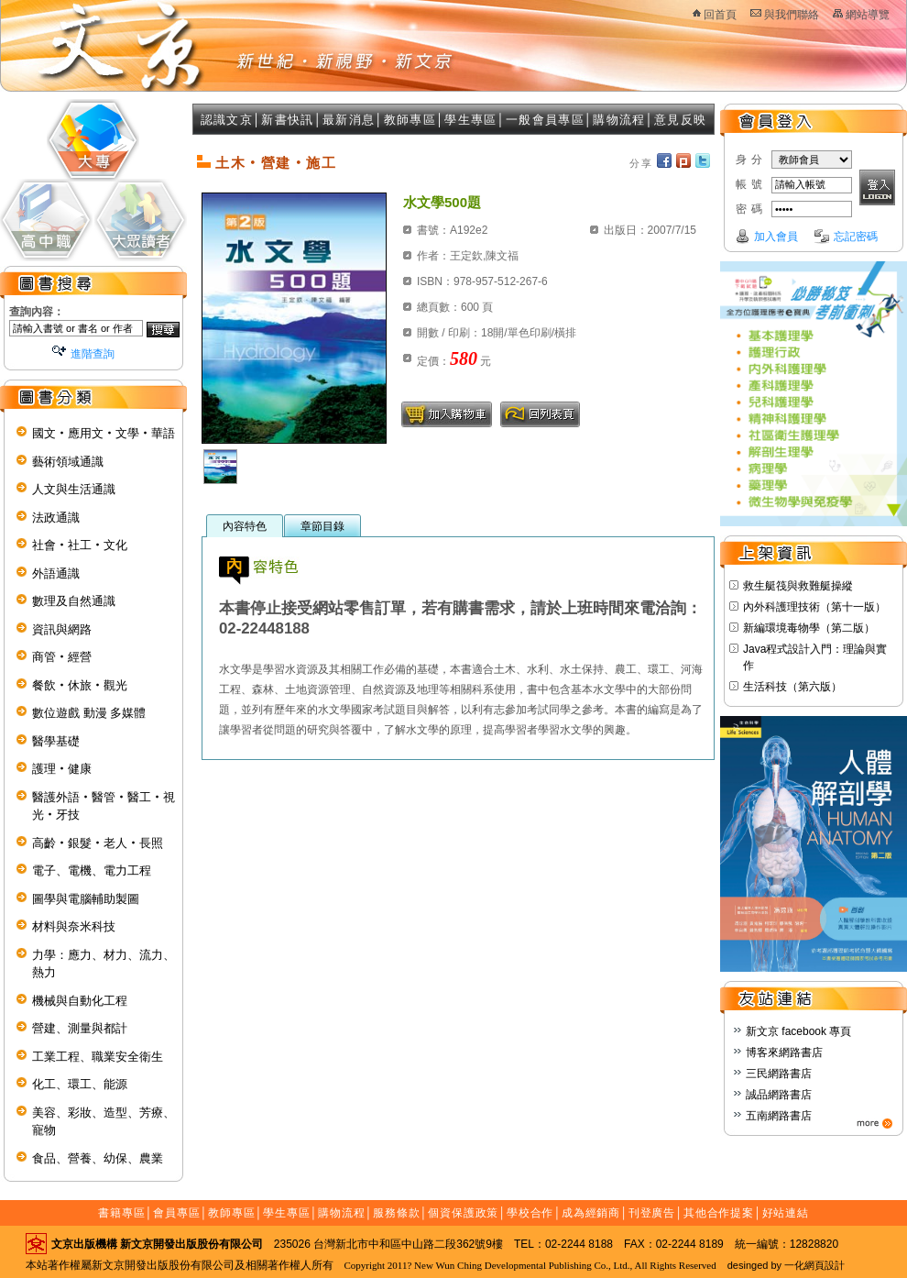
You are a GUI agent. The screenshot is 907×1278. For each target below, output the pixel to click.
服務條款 (397, 1212)
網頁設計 (824, 1265)
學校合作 (530, 1212)
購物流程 (619, 120)
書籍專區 (122, 1212)
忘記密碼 (856, 236)
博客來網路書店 (784, 1052)
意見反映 (680, 120)
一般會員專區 (545, 120)
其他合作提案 (718, 1212)
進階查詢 (93, 353)
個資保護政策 (463, 1212)
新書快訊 (287, 120)
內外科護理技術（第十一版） (814, 606)
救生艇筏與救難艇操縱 (798, 585)
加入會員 (776, 236)
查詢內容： (36, 311)
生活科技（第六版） (792, 686)
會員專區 (177, 1212)
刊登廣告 (652, 1212)
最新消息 (348, 120)
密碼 (751, 209)
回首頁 (720, 14)
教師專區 (410, 120)
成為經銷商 (591, 1212)
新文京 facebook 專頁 (798, 1031)
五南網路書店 (779, 1115)
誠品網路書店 (779, 1094)
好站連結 (786, 1212)
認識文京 (227, 120)
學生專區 (470, 120)
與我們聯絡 (791, 14)
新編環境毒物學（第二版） (809, 628)
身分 (751, 159)
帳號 (751, 184)
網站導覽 (868, 14)
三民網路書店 (779, 1073)
